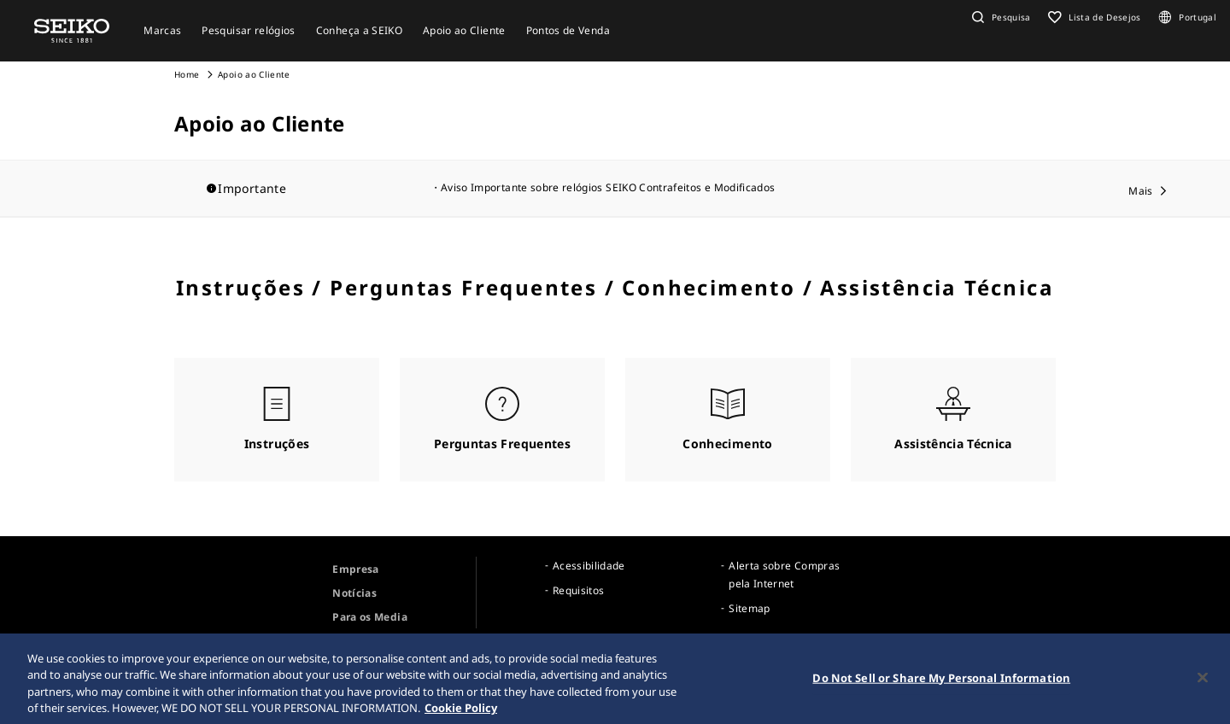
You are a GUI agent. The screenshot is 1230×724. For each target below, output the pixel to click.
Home (186, 74)
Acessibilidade (589, 565)
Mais (1140, 191)
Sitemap (749, 608)
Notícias (354, 593)
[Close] (1202, 682)
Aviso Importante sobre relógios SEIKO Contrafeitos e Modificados (608, 187)
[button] (999, 17)
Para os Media (369, 617)
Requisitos (579, 590)
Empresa (355, 569)
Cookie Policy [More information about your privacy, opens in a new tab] (461, 713)
